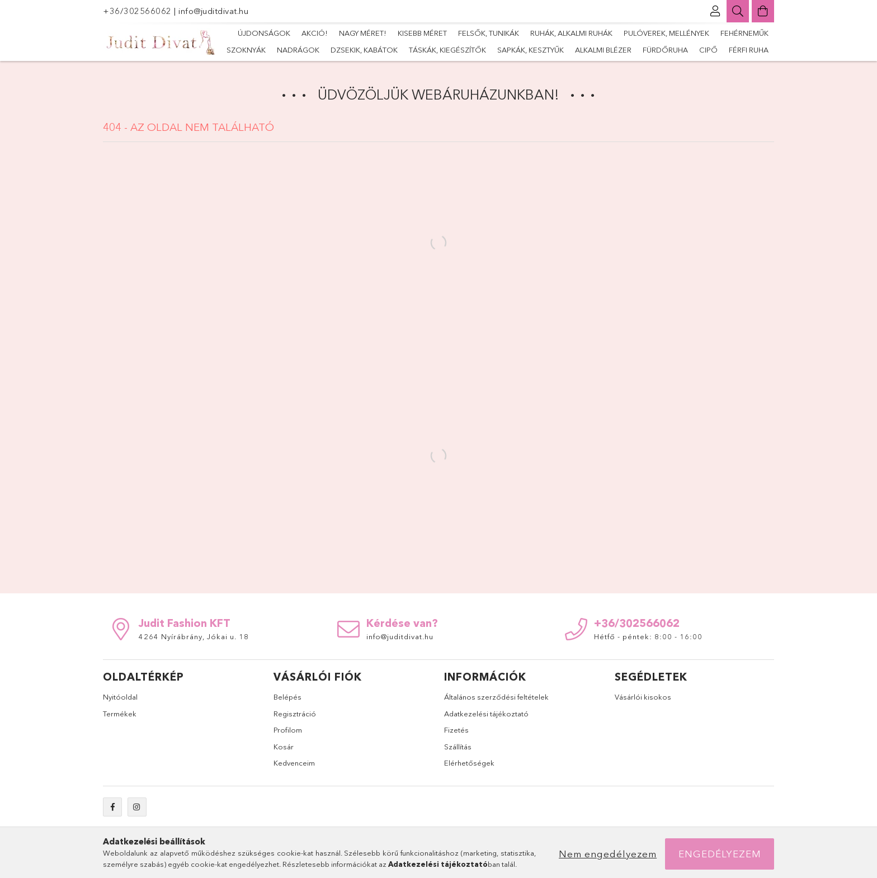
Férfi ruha (748, 49)
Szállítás (457, 746)
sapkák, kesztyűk (530, 49)
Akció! (314, 33)
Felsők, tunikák (488, 33)
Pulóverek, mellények (666, 33)
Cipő (708, 49)
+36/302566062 (138, 11)
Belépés (287, 696)
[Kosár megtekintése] (763, 11)
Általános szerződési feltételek (496, 696)
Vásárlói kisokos (643, 696)
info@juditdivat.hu (213, 11)
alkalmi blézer (603, 49)
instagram (137, 806)
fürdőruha (665, 49)
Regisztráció (295, 713)
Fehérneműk (744, 33)
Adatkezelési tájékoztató (486, 713)
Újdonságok (264, 33)
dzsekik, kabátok (364, 49)
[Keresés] (738, 11)
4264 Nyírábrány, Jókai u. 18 (194, 636)
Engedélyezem (719, 854)
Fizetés (456, 729)
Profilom (288, 729)
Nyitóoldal (120, 696)
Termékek (119, 713)
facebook (112, 806)
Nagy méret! (362, 33)
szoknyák (246, 49)
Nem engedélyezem (608, 854)
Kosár (284, 746)
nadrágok (298, 49)
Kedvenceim (294, 762)
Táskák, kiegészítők (447, 49)
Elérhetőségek (469, 762)
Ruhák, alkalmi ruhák (571, 33)
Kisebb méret (422, 33)
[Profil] (715, 11)
